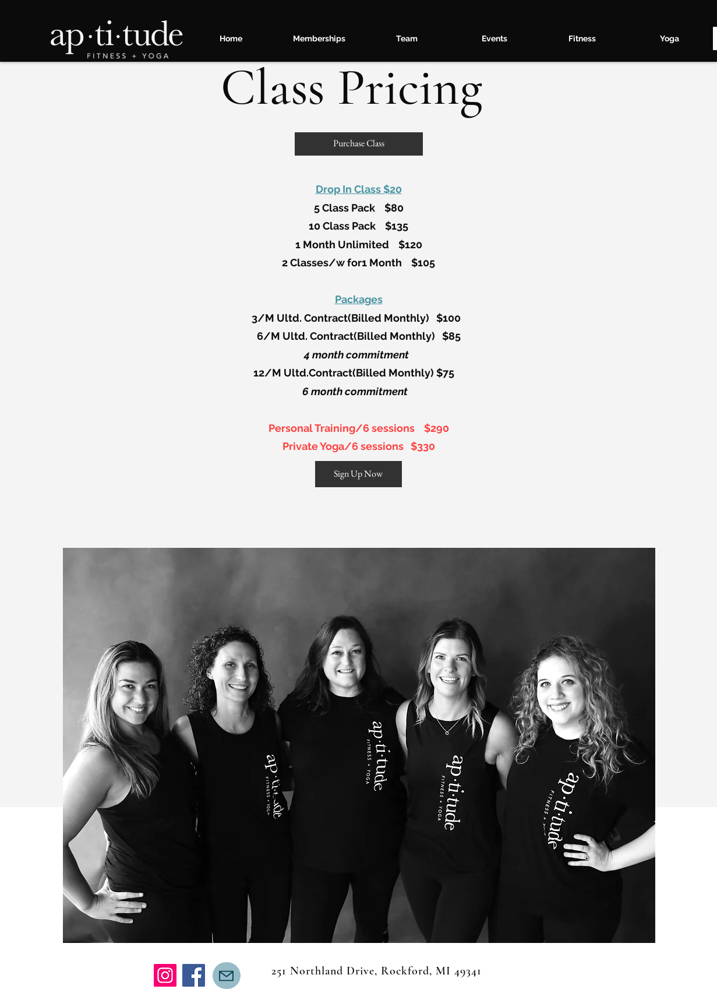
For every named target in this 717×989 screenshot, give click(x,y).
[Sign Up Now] (358, 474)
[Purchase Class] (359, 144)
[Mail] (227, 975)
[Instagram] (165, 975)
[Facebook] (193, 975)
